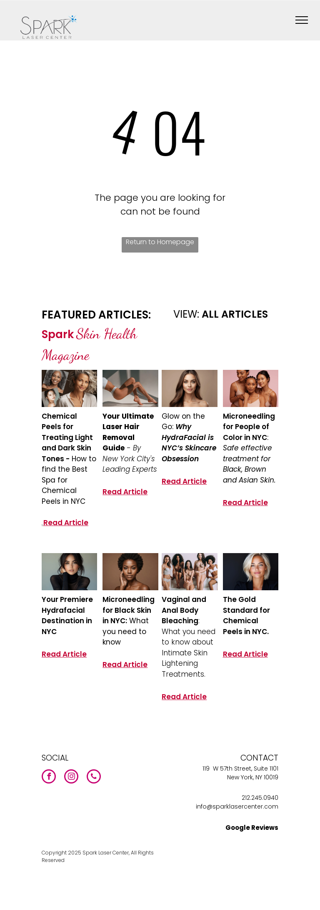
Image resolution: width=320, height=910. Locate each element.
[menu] (301, 20)
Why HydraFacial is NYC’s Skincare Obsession (189, 443)
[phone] (94, 777)
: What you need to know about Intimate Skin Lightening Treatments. (188, 647)
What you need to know (125, 631)
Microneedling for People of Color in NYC (249, 426)
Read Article (65, 523)
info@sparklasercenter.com (237, 806)
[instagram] (71, 777)
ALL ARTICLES (235, 314)
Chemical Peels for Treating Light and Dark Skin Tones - (67, 437)
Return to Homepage (160, 242)
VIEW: (186, 314)
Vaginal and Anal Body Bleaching (184, 610)
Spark (58, 334)
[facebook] (49, 777)
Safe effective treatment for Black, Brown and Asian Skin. (249, 464)
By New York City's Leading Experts (129, 458)
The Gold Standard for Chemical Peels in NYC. (246, 615)
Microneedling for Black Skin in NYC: (128, 610)
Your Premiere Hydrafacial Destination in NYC (67, 615)
